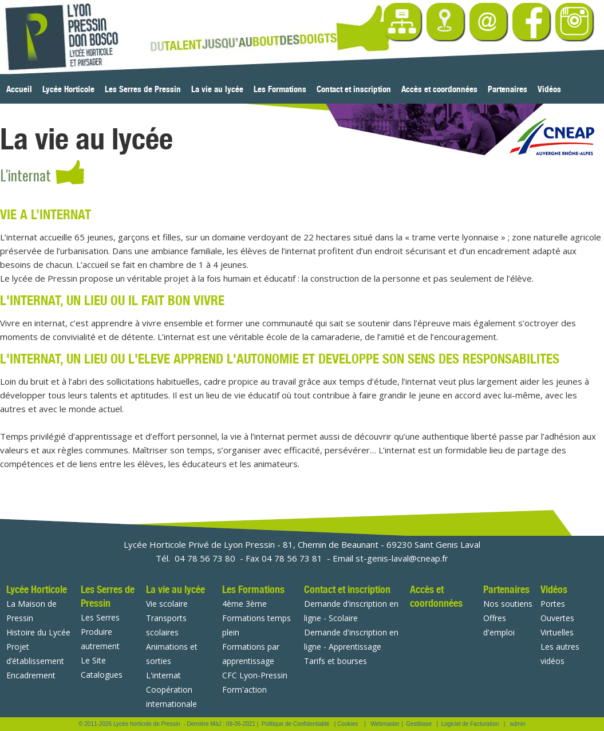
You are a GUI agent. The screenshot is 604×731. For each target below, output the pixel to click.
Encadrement (31, 675)
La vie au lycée (217, 89)
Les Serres (100, 617)
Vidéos (549, 89)
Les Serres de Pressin (143, 89)
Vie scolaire (167, 603)
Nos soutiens (507, 603)
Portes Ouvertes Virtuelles (557, 618)
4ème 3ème (244, 603)
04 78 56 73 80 (205, 558)
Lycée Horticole (68, 89)
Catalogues (102, 674)
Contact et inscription (354, 89)
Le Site (93, 660)
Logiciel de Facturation (470, 724)
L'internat (163, 675)
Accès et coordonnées (439, 89)
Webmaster (385, 724)
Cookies (347, 724)
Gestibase (419, 724)
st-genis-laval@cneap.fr (402, 558)
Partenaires (507, 89)
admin (518, 724)
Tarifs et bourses (335, 660)
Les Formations (280, 89)
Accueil (19, 89)
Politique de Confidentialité (295, 724)
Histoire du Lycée (38, 632)
